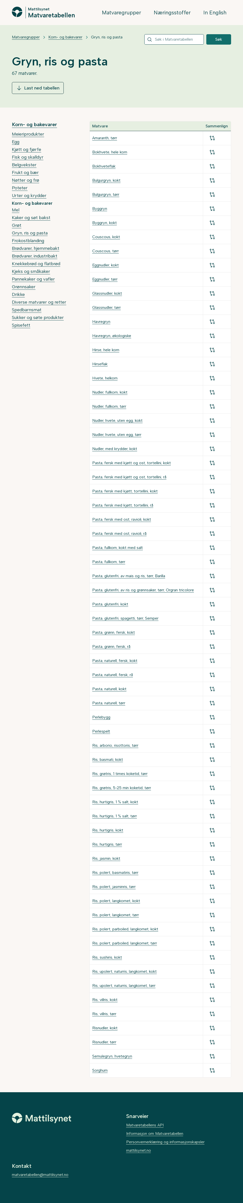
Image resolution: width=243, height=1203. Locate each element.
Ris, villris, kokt (105, 999)
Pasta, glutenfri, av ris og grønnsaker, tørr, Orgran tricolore (143, 590)
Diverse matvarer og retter (39, 302)
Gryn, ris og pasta (106, 37)
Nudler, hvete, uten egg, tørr (116, 434)
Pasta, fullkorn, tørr (108, 561)
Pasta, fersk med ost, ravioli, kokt (121, 519)
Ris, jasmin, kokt (106, 858)
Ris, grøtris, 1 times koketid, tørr (120, 773)
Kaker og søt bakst (31, 217)
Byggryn (99, 208)
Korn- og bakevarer (65, 37)
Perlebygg (101, 717)
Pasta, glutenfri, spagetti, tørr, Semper (125, 618)
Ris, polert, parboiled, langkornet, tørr (124, 943)
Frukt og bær (25, 172)
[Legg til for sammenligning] (212, 138)
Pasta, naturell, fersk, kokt (114, 660)
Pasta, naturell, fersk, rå (112, 674)
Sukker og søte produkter (38, 317)
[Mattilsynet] (41, 1118)
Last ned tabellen (38, 88)
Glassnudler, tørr (106, 307)
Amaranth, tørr (104, 138)
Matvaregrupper (121, 12)
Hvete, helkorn (105, 378)
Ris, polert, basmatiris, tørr (115, 872)
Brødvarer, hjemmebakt (35, 248)
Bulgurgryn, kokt (106, 180)
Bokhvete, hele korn (109, 152)
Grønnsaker (23, 286)
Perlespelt (101, 731)
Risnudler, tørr (104, 1042)
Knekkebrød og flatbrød (36, 263)
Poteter (20, 188)
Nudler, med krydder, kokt (114, 448)
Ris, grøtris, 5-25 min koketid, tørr (121, 787)
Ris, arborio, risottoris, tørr (115, 745)
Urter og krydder (29, 195)
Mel (15, 210)
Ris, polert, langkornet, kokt (116, 900)
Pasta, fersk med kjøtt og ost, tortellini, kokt (131, 462)
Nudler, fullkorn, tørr (109, 406)
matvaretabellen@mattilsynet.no (40, 1174)
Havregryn (101, 321)
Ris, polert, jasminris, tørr (114, 886)
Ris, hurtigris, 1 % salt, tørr (114, 816)
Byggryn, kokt (104, 222)
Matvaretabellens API (145, 1125)
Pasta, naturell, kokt (109, 689)
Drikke (18, 294)
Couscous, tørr (105, 251)
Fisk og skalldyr (27, 157)
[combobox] (174, 39)
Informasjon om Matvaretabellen (154, 1133)
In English (214, 12)
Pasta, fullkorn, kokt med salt (117, 547)
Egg (15, 141)
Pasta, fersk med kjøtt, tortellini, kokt (125, 491)
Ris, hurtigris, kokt (107, 830)
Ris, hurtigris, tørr (107, 844)
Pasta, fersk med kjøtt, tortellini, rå (122, 505)
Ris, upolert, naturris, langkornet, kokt (124, 971)
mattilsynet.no (138, 1150)
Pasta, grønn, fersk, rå (111, 646)
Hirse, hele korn (105, 349)
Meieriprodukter (28, 134)
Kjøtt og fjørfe (26, 149)
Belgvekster (24, 165)
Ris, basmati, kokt (107, 759)
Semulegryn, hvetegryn (112, 1056)
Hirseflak (100, 364)
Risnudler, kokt (105, 1028)
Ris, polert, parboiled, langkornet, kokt (125, 929)
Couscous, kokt (106, 236)
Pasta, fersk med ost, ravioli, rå (119, 533)
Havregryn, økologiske (111, 335)
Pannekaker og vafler (33, 279)
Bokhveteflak (104, 166)
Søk (218, 39)
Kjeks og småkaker (31, 271)
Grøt (16, 225)
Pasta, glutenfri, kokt (110, 604)
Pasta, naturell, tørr (108, 703)
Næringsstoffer (172, 12)
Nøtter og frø (25, 180)
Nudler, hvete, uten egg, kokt (117, 420)
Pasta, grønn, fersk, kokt (113, 632)
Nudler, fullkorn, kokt (109, 392)
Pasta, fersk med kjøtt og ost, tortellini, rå (129, 477)
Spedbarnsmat (26, 310)
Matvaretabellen (51, 14)
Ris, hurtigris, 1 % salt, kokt (115, 802)
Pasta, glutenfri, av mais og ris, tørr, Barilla (128, 575)
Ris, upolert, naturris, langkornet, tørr (123, 985)
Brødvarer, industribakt (34, 256)
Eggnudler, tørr (105, 279)
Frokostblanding (28, 240)
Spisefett (21, 325)
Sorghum (100, 1070)
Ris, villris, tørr (104, 1013)
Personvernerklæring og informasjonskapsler (165, 1142)
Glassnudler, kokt (107, 293)
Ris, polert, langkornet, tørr (115, 915)
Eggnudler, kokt (105, 265)
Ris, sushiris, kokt (107, 957)
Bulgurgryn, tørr (105, 194)
